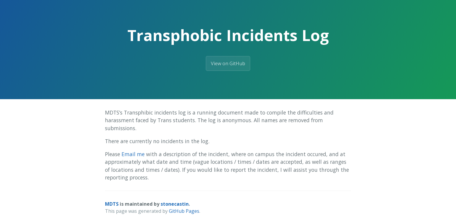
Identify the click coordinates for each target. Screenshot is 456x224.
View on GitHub (228, 63)
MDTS (112, 204)
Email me (133, 154)
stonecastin (175, 204)
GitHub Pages (184, 211)
